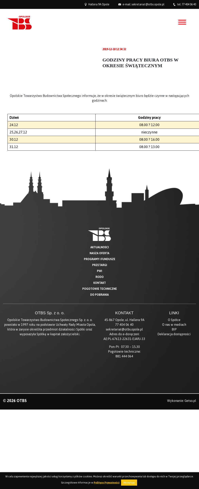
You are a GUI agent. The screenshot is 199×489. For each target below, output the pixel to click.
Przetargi (99, 265)
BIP (174, 329)
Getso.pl (190, 400)
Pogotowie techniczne (99, 288)
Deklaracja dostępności (174, 334)
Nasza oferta (99, 253)
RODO (100, 276)
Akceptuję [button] (129, 482)
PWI (99, 271)
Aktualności (99, 247)
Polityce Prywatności (106, 482)
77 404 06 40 (189, 4)
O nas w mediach (174, 324)
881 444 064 (124, 356)
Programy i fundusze (99, 259)
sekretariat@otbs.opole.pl (148, 4)
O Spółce (174, 320)
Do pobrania (99, 294)
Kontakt (99, 282)
